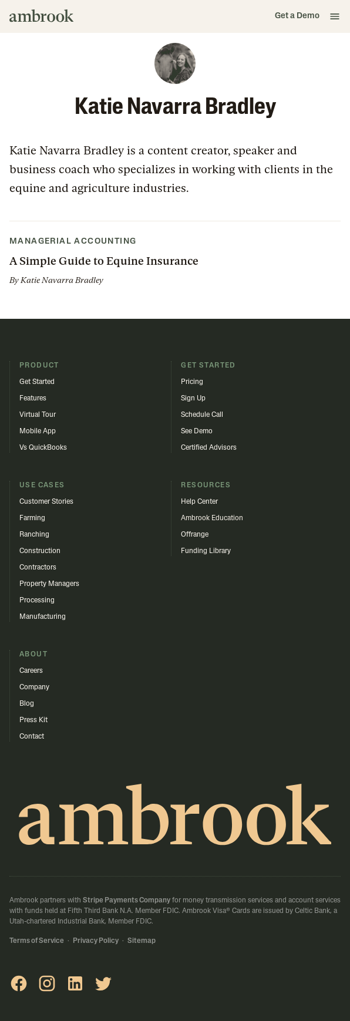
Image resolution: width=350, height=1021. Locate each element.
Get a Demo (297, 16)
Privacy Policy (96, 941)
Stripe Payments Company (126, 900)
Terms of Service (36, 941)
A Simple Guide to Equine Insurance (103, 261)
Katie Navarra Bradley (62, 280)
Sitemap (141, 941)
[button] (334, 16)
